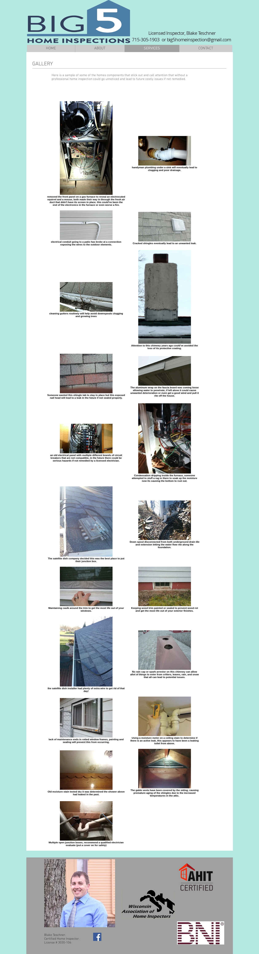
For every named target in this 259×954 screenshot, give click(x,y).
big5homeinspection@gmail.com (199, 39)
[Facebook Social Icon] (97, 937)
